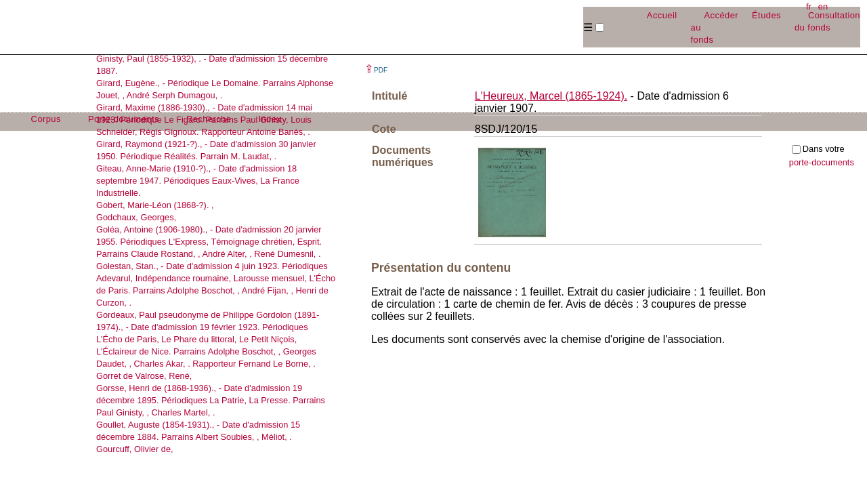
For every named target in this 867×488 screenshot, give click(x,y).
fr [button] (808, 6)
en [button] (823, 6)
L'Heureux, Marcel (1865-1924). (551, 96)
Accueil (662, 15)
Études (766, 15)
